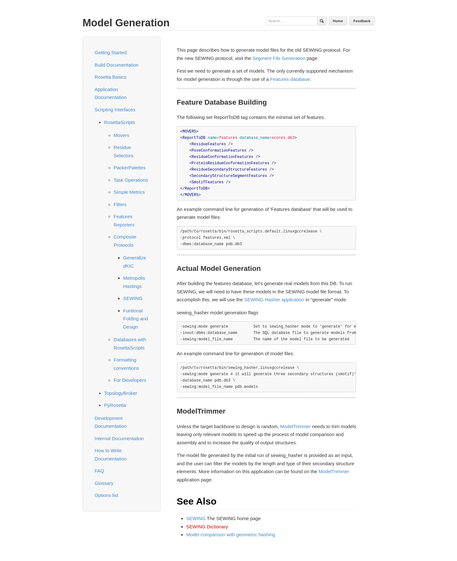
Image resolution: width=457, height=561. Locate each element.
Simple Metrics (129, 192)
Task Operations (131, 180)
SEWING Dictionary (207, 526)
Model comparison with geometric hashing (230, 534)
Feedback (361, 21)
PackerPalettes (130, 167)
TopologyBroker (120, 393)
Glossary (104, 483)
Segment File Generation (278, 58)
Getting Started (111, 52)
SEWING (132, 298)
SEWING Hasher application (274, 299)
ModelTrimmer (295, 426)
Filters (120, 204)
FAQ (99, 470)
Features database (290, 79)
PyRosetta (115, 405)
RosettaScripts (119, 122)
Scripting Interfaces (115, 109)
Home (338, 21)
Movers (121, 135)
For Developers (130, 380)
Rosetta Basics (110, 77)
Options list (106, 495)
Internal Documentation (119, 438)
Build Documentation (116, 65)
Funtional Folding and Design (135, 318)
